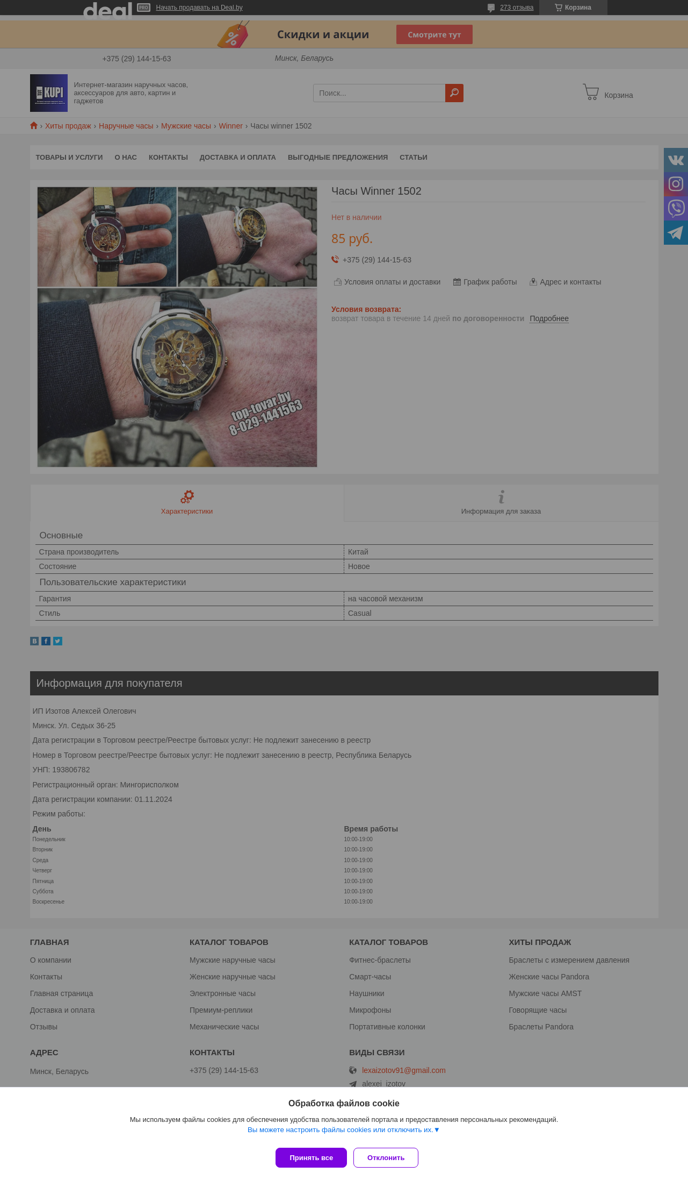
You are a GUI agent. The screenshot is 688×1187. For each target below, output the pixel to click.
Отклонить (390, 1158)
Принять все (311, 1158)
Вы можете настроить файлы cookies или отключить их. (340, 1134)
